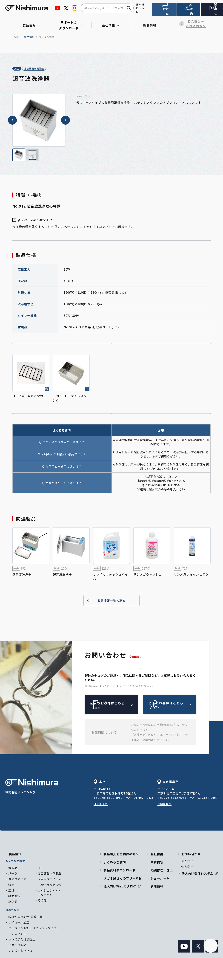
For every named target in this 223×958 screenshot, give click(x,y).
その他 (42, 901)
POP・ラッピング (50, 885)
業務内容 (157, 862)
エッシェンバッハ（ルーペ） (50, 893)
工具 (11, 891)
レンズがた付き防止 (21, 940)
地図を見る (101, 804)
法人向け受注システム (164, 11)
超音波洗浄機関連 (45, 69)
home (16, 37)
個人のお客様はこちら (178, 705)
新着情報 (151, 23)
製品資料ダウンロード (119, 870)
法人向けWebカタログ (122, 886)
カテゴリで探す (15, 861)
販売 (11, 885)
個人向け (187, 867)
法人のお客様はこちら (119, 705)
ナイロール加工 (18, 923)
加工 (20, 69)
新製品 (12, 868)
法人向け (187, 861)
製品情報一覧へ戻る (105, 601)
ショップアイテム (50, 879)
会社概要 (157, 854)
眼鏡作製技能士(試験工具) (26, 917)
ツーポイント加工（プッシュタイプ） (33, 928)
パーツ (12, 874)
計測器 (12, 902)
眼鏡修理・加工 (162, 870)
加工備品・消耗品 (50, 874)
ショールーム (160, 879)
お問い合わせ (211, 11)
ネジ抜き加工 (17, 934)
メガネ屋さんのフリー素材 (123, 879)
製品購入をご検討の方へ (191, 23)
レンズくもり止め (20, 951)
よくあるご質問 (115, 862)
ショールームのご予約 (187, 11)
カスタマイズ (17, 879)
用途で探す (12, 910)
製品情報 (29, 37)
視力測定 (14, 896)
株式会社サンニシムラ (31, 787)
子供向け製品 (17, 945)
